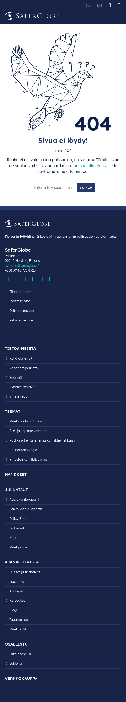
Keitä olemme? (20, 358)
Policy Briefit (18, 519)
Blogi (13, 610)
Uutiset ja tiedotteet (24, 572)
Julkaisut (16, 489)
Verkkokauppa (21, 678)
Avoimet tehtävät (22, 387)
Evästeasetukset (21, 311)
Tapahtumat (18, 620)
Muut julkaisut (20, 547)
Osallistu (16, 644)
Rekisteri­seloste (21, 320)
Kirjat (13, 538)
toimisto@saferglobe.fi (22, 266)
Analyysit (16, 591)
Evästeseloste (19, 301)
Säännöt (15, 378)
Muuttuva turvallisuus (25, 421)
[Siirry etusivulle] (32, 15)
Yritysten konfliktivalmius (28, 459)
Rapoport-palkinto (23, 368)
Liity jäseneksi (20, 654)
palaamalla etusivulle (93, 165)
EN (99, 5)
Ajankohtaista (22, 562)
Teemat (13, 411)
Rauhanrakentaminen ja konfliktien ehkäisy (42, 440)
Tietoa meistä (20, 348)
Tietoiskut (16, 528)
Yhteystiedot (19, 396)
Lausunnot (17, 582)
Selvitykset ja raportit (25, 509)
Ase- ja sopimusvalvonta (28, 431)
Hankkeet (16, 474)
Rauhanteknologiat (24, 450)
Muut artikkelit (20, 629)
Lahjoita (15, 664)
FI (88, 5)
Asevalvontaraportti (24, 499)
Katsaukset (17, 600)
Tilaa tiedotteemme (24, 292)
